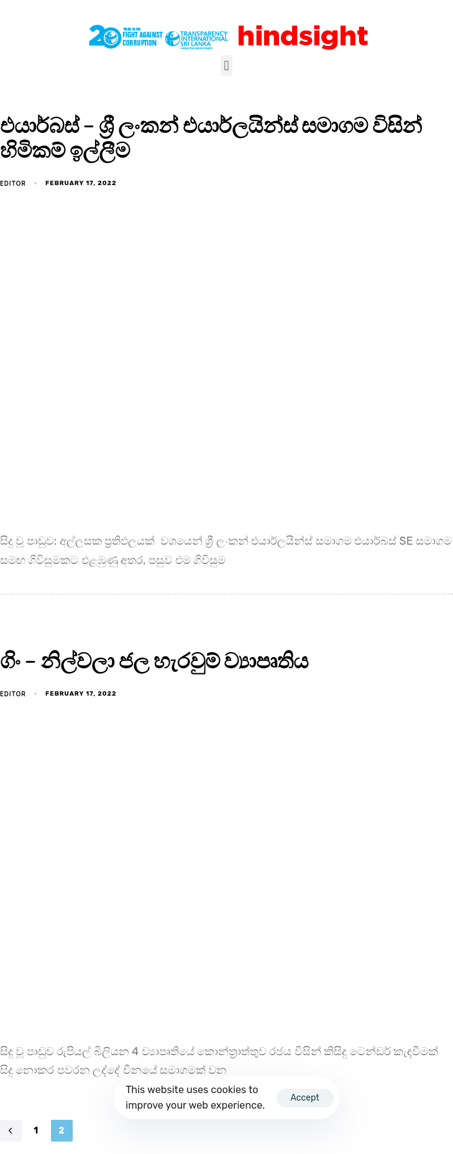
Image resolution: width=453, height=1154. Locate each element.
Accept (304, 1098)
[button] (226, 65)
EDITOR (13, 183)
